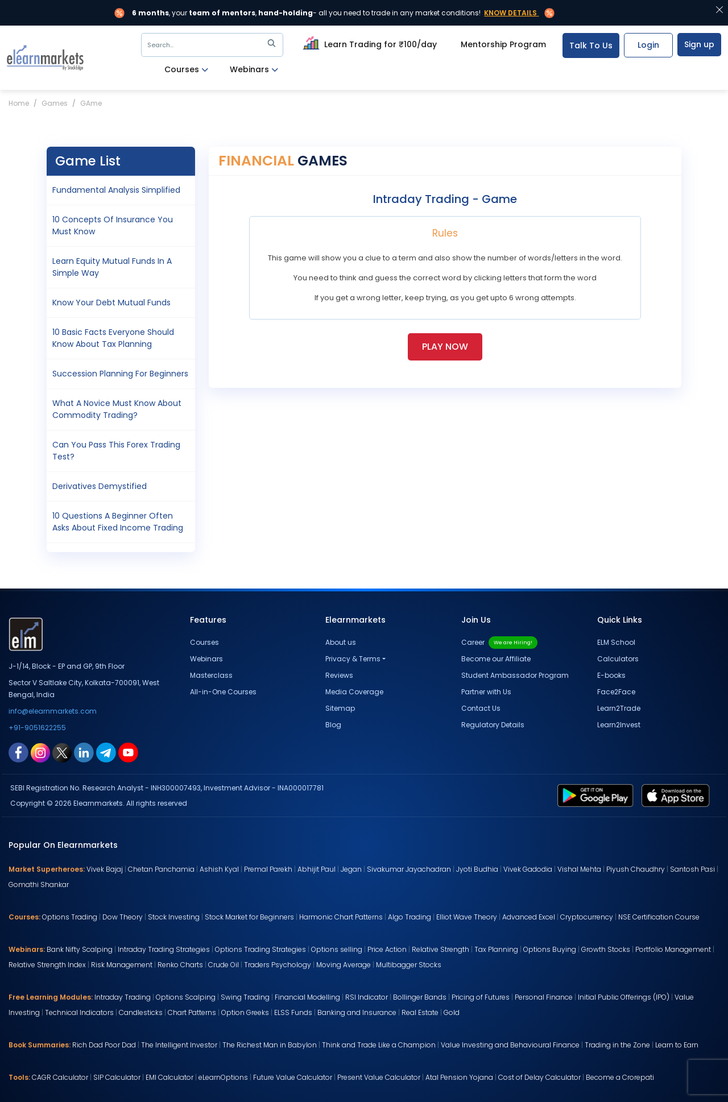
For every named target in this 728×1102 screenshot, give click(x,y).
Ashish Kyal (219, 869)
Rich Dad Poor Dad (104, 1045)
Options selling (336, 949)
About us (340, 642)
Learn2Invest (618, 725)
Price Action (387, 949)
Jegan (351, 869)
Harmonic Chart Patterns (341, 917)
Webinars (254, 70)
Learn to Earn (676, 1045)
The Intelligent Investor (179, 1045)
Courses (186, 70)
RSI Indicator (366, 997)
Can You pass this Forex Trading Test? (116, 450)
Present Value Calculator (378, 1077)
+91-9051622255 (37, 727)
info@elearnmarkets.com (53, 711)
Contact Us (480, 708)
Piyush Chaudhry (635, 869)
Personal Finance (544, 997)
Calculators (618, 659)
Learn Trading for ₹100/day (368, 42)
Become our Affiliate (496, 659)
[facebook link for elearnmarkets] (18, 751)
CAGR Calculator (60, 1077)
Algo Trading (409, 917)
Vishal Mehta (579, 869)
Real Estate (420, 1012)
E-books (611, 675)
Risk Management (121, 965)
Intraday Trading (122, 997)
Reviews (339, 675)
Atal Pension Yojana (459, 1077)
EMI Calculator (169, 1077)
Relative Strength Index (47, 965)
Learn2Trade (618, 708)
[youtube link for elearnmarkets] (128, 751)
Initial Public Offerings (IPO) (623, 997)
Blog (333, 725)
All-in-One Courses (223, 692)
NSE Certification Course (659, 917)
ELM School (616, 642)
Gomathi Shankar (39, 884)
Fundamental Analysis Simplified (116, 190)
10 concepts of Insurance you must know (112, 225)
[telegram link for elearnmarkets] (106, 751)
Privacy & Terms (352, 659)
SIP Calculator (116, 1077)
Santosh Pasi (692, 869)
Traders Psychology (277, 965)
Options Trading (69, 917)
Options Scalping (186, 997)
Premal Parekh (268, 869)
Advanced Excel (528, 917)
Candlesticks (141, 1012)
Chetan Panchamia (161, 869)
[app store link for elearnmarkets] (678, 795)
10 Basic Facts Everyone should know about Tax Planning (113, 338)
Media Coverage (354, 692)
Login (648, 45)
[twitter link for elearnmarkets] (62, 751)
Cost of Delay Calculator (539, 1077)
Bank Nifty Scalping (80, 949)
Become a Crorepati (620, 1077)
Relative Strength (440, 949)
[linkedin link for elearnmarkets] (84, 751)
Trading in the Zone (617, 1045)
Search (213, 44)
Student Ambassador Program (515, 675)
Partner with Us (486, 692)
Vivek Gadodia (527, 869)
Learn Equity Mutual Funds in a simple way (112, 267)
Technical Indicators (79, 1012)
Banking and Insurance (356, 1012)
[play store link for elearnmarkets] (597, 795)
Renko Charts (180, 965)
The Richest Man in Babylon (269, 1045)
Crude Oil (223, 965)
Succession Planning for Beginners (120, 373)
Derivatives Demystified (99, 486)
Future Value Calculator (292, 1077)
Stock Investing (174, 917)
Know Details (510, 13)
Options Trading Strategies (260, 949)
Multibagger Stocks (408, 965)
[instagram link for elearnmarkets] (40, 751)
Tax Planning (496, 949)
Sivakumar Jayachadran (409, 869)
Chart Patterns (192, 1012)
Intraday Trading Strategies (164, 949)
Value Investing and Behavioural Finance (510, 1045)
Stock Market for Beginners (249, 917)
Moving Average (343, 965)
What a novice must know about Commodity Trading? (116, 409)
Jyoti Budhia (477, 869)
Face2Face (616, 692)
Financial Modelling (307, 997)
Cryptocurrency (586, 917)
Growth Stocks (605, 949)
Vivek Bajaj (104, 869)
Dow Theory (122, 917)
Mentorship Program (503, 44)
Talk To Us (591, 45)
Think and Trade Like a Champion (379, 1045)
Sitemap (340, 708)
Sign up (699, 44)
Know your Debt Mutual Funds (111, 302)
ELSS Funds (293, 1012)
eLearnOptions (223, 1077)
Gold (452, 1012)
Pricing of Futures (481, 997)
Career (499, 642)
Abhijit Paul (316, 869)
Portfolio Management (673, 949)
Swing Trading (245, 997)
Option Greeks (245, 1012)
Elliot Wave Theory (466, 917)
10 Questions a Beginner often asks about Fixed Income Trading (117, 521)
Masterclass (211, 675)
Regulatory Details (492, 725)
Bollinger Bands (419, 997)
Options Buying (549, 949)
